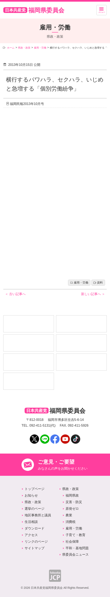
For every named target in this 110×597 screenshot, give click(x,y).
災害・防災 (74, 502)
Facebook (55, 436)
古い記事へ (15, 294)
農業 (69, 515)
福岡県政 (72, 495)
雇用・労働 (81, 282)
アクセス (31, 535)
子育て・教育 (75, 535)
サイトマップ (34, 548)
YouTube (65, 436)
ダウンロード (34, 528)
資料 (100, 282)
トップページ (34, 489)
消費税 (70, 522)
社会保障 (72, 541)
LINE (44, 436)
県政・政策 (33, 502)
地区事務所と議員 (38, 515)
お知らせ (31, 495)
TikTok (75, 436)
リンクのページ (36, 541)
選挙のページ (34, 508)
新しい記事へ (93, 294)
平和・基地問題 (77, 548)
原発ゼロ (72, 508)
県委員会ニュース (75, 554)
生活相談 (31, 522)
